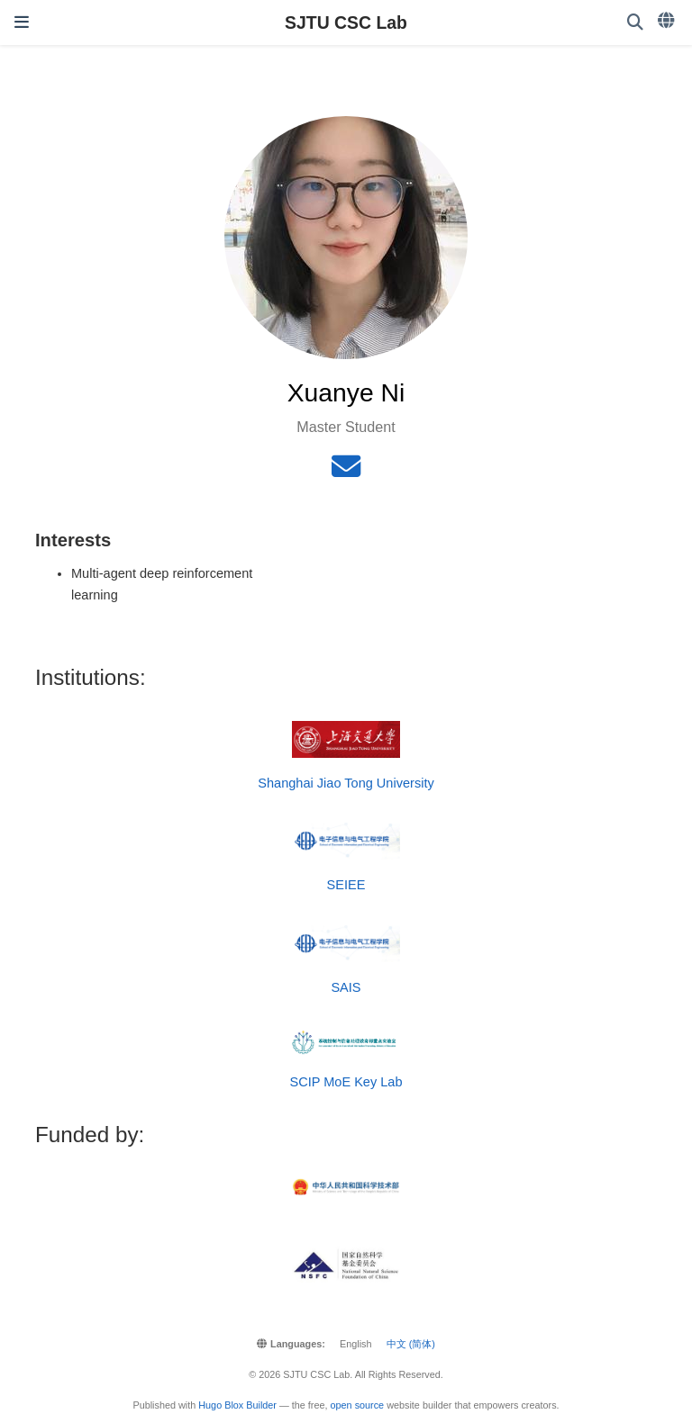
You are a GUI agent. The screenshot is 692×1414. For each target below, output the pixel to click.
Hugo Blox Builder (237, 1405)
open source (358, 1405)
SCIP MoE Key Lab (345, 1082)
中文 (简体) (411, 1343)
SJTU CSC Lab (346, 22)
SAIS (345, 987)
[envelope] (346, 472)
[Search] (635, 23)
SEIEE (346, 885)
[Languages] (668, 21)
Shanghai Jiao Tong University (345, 783)
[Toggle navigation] (21, 22)
